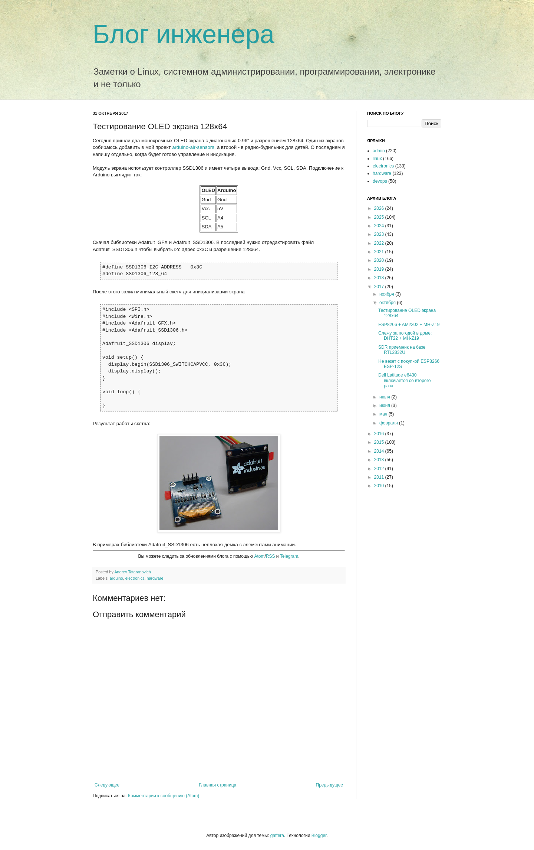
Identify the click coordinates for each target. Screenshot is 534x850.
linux (377, 158)
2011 (379, 477)
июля (385, 397)
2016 (379, 433)
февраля (389, 423)
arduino (116, 578)
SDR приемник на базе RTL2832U (401, 350)
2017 (379, 286)
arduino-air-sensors (193, 147)
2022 (379, 243)
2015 (379, 442)
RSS (270, 556)
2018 (379, 277)
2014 (379, 451)
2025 (379, 217)
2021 (379, 251)
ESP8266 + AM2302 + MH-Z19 (408, 324)
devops (380, 181)
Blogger (319, 835)
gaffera (277, 835)
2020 (379, 260)
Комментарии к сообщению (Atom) (163, 795)
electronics (135, 578)
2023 (379, 234)
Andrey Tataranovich (132, 572)
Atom (259, 556)
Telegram (289, 556)
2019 (379, 269)
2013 (379, 459)
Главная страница (218, 785)
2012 (379, 468)
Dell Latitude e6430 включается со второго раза (404, 380)
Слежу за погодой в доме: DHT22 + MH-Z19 (405, 335)
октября (388, 302)
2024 (379, 225)
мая (384, 414)
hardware (154, 578)
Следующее (107, 785)
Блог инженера (183, 34)
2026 (379, 208)
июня (385, 405)
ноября (387, 294)
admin (379, 150)
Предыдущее (329, 785)
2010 (379, 485)
